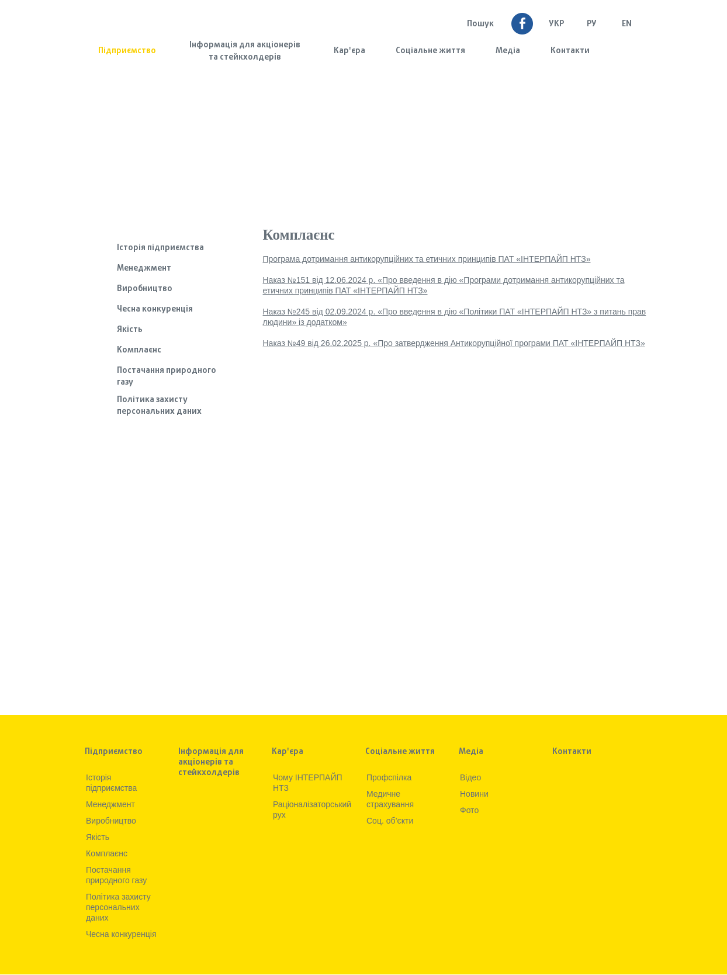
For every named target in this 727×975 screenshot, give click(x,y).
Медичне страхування (390, 799)
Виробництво (144, 289)
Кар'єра (349, 51)
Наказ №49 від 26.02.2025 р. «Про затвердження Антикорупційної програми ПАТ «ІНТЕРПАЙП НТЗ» (454, 343)
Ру (592, 24)
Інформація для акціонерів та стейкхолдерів (244, 51)
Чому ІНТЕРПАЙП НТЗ (307, 783)
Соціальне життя (430, 51)
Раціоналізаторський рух (312, 810)
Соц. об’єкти (389, 820)
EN (627, 24)
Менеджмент (144, 268)
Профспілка (388, 777)
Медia (508, 51)
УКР (556, 24)
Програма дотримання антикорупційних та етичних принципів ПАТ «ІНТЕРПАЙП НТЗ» (427, 259)
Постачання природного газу (166, 377)
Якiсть (130, 330)
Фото (469, 810)
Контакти (570, 51)
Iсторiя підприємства (160, 248)
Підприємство (127, 51)
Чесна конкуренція (155, 309)
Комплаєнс (139, 350)
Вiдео (470, 777)
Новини (474, 793)
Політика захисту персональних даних (159, 406)
